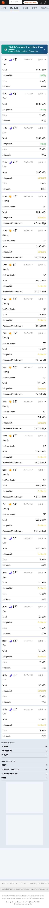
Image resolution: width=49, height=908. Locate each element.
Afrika (12, 884)
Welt (4, 884)
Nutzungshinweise (11, 902)
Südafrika (22, 884)
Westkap (33, 884)
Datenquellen (28, 904)
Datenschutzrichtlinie (23, 902)
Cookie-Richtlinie (34, 902)
